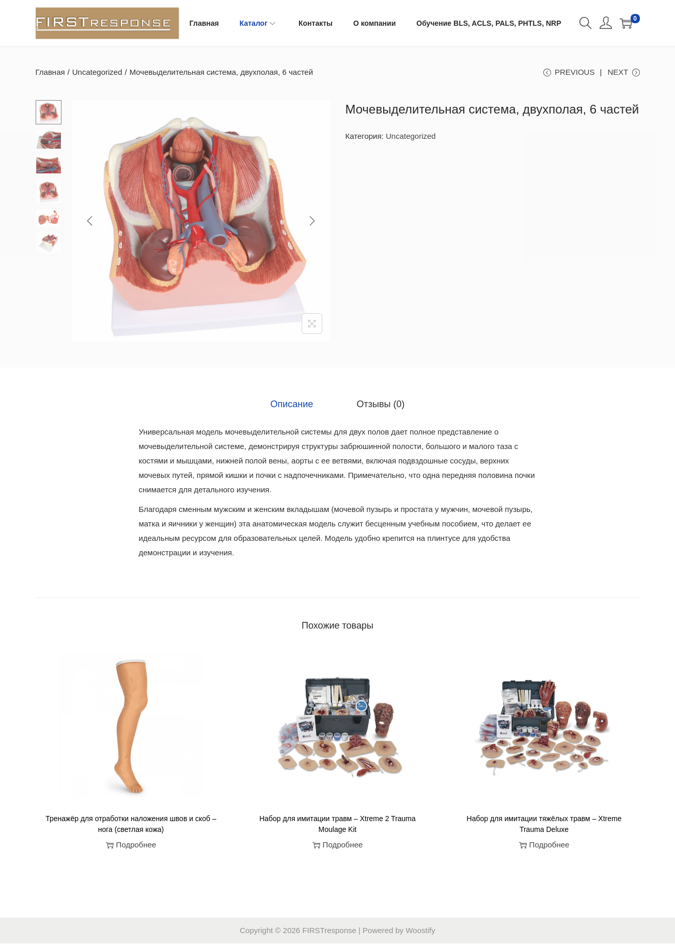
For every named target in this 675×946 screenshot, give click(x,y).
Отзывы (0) (376, 408)
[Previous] (90, 226)
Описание (297, 408)
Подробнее (131, 847)
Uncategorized (97, 72)
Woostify (420, 932)
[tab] (297, 407)
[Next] (312, 226)
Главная (50, 72)
